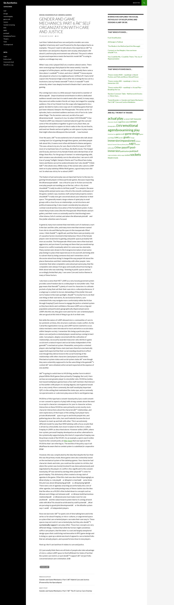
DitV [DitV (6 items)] (119, 125)
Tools (5, 42)
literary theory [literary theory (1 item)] (121, 144)
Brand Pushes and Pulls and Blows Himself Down (123, 76)
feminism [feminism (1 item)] (110, 134)
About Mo (136, 3)
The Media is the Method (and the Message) (124, 46)
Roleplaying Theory (9, 36)
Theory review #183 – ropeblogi (119, 75)
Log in (5, 56)
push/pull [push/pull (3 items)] (134, 151)
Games (6, 22)
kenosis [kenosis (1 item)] (115, 144)
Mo (57, 36)
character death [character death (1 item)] (112, 122)
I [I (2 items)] (130, 137)
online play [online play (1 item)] (111, 148)
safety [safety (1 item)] (119, 155)
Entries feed (7, 59)
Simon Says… (114, 96)
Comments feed (9, 62)
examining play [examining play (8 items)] (129, 130)
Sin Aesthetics (10, 3)
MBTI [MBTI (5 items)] (132, 144)
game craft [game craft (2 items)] (120, 134)
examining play (51, 15)
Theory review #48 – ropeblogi (119, 81)
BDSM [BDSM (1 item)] (127, 119)
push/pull (6, 33)
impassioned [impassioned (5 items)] (128, 140)
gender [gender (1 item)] (121, 137)
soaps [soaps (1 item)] (122, 155)
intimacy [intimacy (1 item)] (137, 141)
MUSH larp (44, 567)
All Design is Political (115, 42)
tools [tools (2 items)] (116, 158)
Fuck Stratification (114, 38)
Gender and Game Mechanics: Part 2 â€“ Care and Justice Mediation (125, 101)
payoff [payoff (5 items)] (126, 147)
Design (42, 15)
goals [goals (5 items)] (126, 137)
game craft (7, 19)
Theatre (6, 39)
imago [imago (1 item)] (132, 137)
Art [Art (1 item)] (124, 119)
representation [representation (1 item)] (112, 155)
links (5, 28)
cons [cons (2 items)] (127, 122)
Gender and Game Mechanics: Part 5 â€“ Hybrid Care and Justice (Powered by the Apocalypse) (67, 579)
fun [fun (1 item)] (115, 134)
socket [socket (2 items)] (127, 155)
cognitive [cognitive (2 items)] (121, 122)
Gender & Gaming (65, 15)
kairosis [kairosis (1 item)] (110, 144)
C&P (5, 11)
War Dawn (68, 441)
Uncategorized (8, 44)
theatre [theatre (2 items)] (111, 158)
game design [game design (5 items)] (132, 133)
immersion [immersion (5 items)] (114, 140)
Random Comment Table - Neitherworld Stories (125, 94)
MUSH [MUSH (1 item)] (138, 144)
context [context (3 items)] (133, 121)
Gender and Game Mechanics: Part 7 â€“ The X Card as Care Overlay (67, 589)
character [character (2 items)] (137, 119)
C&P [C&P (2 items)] (131, 119)
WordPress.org (8, 65)
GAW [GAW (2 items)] (116, 137)
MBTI (5, 30)
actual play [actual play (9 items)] (115, 118)
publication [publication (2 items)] (125, 151)
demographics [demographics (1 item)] (112, 126)
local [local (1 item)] (127, 144)
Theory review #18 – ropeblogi (119, 87)
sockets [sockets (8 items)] (135, 154)
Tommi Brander (113, 100)
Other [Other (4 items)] (117, 147)
